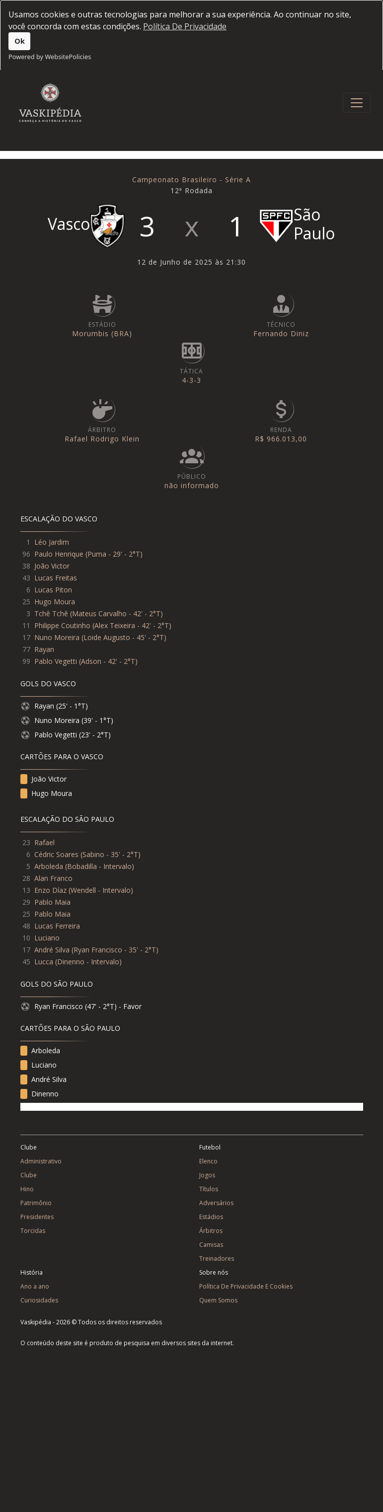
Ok (19, 41)
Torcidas (32, 1230)
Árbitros (211, 1230)
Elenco (208, 1161)
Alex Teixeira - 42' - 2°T (131, 625)
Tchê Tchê (51, 613)
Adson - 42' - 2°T (108, 661)
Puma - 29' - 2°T (113, 554)
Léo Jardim (51, 542)
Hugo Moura (54, 601)
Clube (28, 1175)
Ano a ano (34, 1286)
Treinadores (216, 1258)
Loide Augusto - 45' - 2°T (123, 637)
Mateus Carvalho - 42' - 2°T (116, 613)
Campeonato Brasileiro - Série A (191, 179)
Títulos (208, 1189)
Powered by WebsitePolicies (49, 56)
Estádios (211, 1217)
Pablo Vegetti (55, 661)
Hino (27, 1189)
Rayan (44, 649)
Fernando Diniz (281, 333)
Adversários (216, 1203)
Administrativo (41, 1161)
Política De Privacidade (185, 26)
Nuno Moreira (56, 637)
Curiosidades (39, 1300)
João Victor (52, 566)
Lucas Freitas (55, 577)
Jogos (207, 1175)
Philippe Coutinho (62, 625)
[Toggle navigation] (357, 103)
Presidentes (37, 1217)
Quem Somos (218, 1300)
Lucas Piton (53, 589)
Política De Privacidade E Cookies (246, 1286)
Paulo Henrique (58, 554)
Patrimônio (36, 1203)
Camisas (211, 1244)
